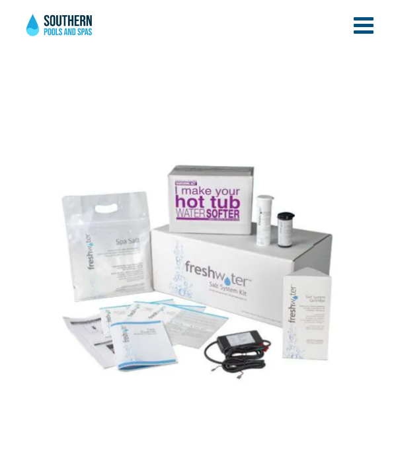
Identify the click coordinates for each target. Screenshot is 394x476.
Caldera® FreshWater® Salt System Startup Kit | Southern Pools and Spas (60, 29)
